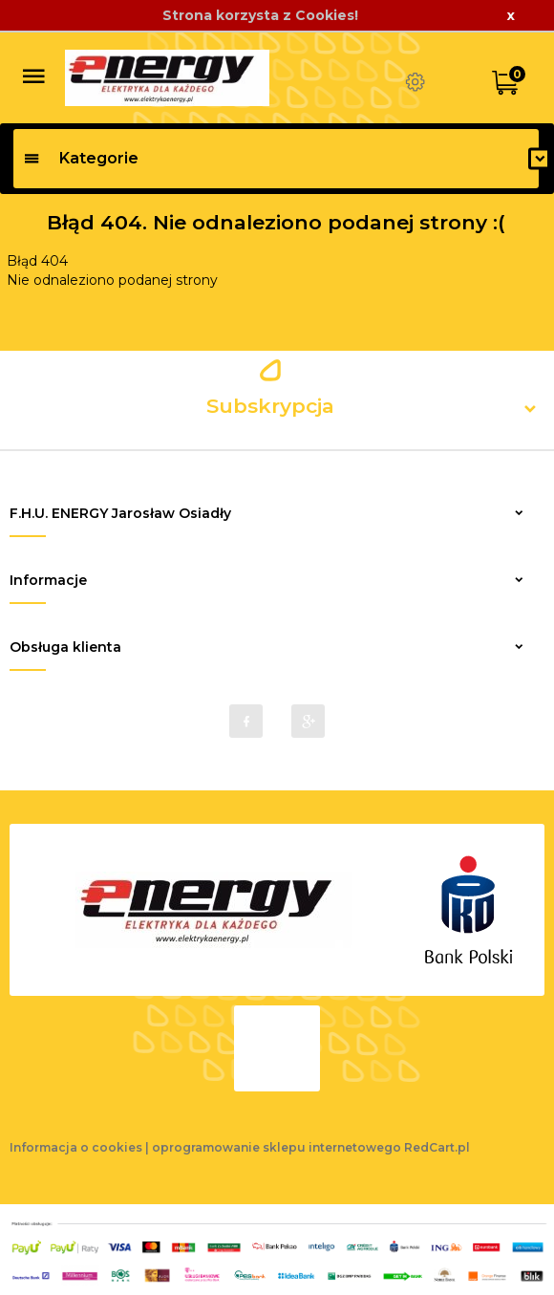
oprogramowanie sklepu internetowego (276, 1147)
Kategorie (80, 158)
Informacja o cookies (76, 1147)
